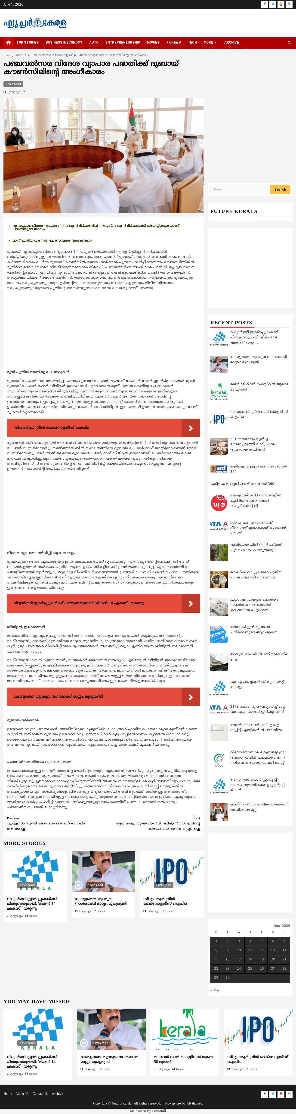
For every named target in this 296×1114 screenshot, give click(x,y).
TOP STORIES (27, 42)
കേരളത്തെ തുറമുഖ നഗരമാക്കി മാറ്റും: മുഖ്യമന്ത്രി (100, 901)
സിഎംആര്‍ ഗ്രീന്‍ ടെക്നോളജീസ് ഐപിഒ (165, 901)
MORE (208, 42)
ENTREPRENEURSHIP (122, 42)
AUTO (94, 42)
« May (215, 990)
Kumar (33, 916)
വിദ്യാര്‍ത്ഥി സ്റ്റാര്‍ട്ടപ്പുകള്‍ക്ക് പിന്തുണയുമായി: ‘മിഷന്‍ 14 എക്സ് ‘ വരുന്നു (32, 904)
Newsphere (173, 1103)
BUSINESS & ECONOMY (64, 42)
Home (7, 1094)
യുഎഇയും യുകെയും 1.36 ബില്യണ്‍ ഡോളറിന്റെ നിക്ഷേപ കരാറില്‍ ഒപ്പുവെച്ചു (152, 823)
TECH (192, 42)
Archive (231, 42)
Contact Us (40, 1094)
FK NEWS (173, 42)
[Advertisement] (103, 335)
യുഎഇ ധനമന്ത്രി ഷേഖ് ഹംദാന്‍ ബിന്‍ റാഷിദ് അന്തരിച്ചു (55, 823)
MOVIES (153, 42)
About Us (22, 1094)
